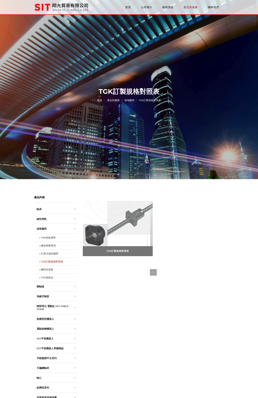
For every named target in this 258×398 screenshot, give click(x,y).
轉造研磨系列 (48, 245)
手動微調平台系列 (47, 358)
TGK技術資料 (48, 237)
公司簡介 (146, 7)
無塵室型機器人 (45, 318)
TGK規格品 (47, 277)
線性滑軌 (42, 218)
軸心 (39, 377)
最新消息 (168, 7)
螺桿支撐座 (47, 269)
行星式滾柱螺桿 (49, 253)
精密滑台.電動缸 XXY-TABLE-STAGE (53, 308)
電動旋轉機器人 (45, 328)
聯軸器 (40, 286)
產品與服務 (191, 7)
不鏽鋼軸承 (43, 367)
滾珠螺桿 (129, 99)
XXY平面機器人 (45, 338)
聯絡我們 (213, 7)
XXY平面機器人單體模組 (50, 348)
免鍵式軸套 (43, 296)
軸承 (39, 209)
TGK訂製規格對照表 (150, 99)
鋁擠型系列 (43, 387)
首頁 (128, 7)
